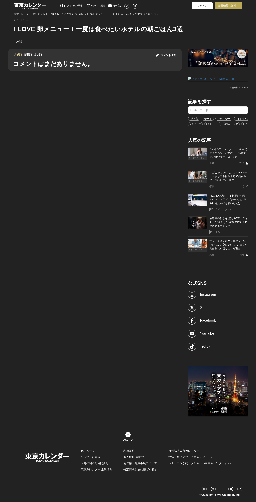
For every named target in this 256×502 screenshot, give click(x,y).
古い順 (38, 54)
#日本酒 (194, 118)
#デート (208, 118)
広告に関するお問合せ (95, 463)
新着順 (28, 54)
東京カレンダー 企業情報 (96, 469)
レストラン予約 (72, 5)
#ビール (247, 124)
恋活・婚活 (96, 5)
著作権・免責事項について (140, 463)
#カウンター (224, 118)
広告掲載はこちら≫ (239, 87)
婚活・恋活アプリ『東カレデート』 (190, 456)
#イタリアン (242, 118)
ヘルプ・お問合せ (92, 456)
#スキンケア (231, 124)
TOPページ (88, 450)
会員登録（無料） (228, 5)
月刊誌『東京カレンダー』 (185, 450)
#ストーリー (212, 124)
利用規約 (129, 450)
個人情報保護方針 (134, 456)
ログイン (202, 5)
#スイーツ (195, 124)
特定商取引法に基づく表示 (140, 469)
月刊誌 (114, 5)
